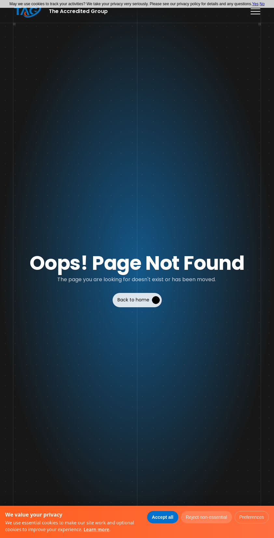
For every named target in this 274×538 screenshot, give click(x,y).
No (262, 4)
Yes (255, 4)
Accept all (162, 517)
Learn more (96, 529)
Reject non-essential (206, 517)
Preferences (252, 517)
